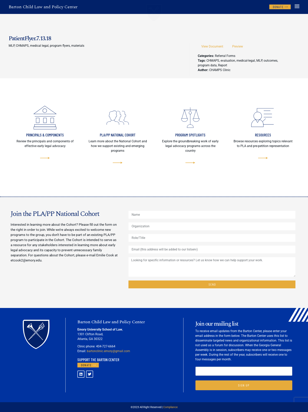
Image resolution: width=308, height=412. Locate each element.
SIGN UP (243, 385)
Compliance (170, 407)
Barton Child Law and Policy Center (43, 7)
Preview (237, 46)
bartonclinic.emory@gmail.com (108, 351)
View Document (212, 46)
